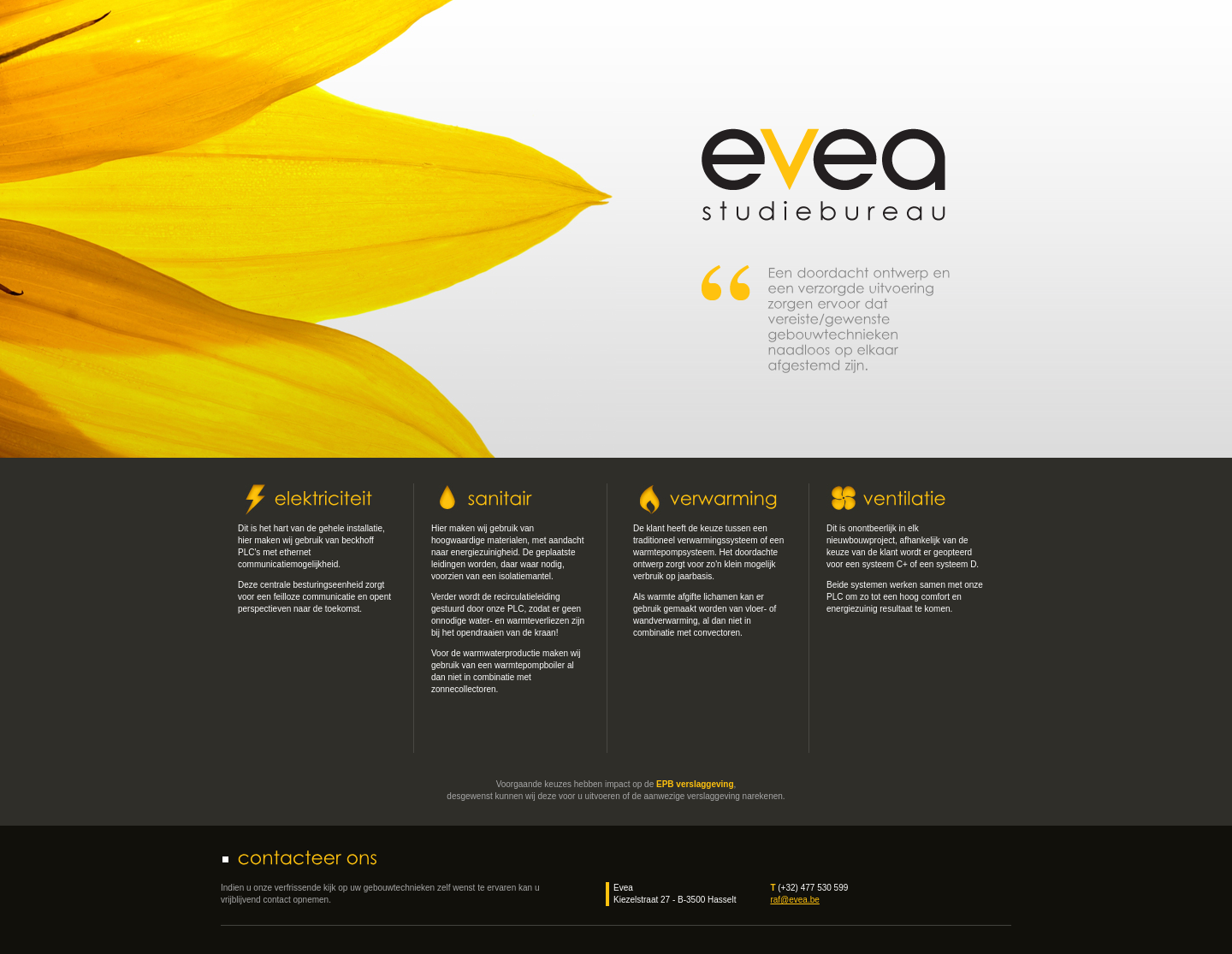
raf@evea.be (794, 899)
